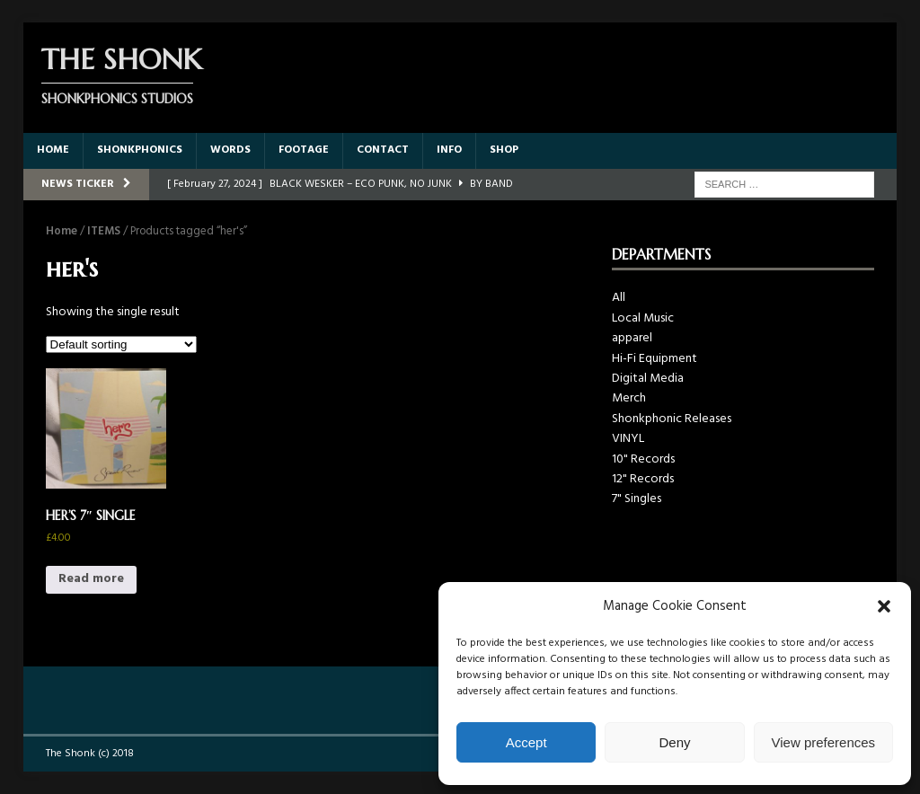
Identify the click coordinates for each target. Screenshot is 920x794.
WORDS (230, 150)
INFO (449, 150)
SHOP (504, 150)
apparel (632, 338)
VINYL (628, 438)
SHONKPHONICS (139, 150)
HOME (53, 150)
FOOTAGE (304, 150)
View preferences (824, 742)
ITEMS (103, 231)
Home (61, 231)
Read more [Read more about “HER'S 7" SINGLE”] (91, 579)
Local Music (643, 318)
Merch (629, 398)
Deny (674, 742)
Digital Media (648, 378)
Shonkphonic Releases (671, 419)
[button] (884, 606)
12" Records (643, 479)
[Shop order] (121, 344)
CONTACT (383, 150)
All (618, 297)
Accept (526, 742)
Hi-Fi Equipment (654, 358)
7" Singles (636, 499)
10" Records (643, 459)
